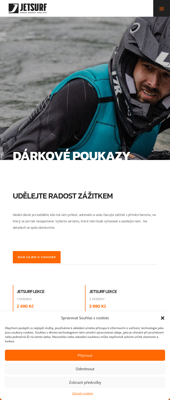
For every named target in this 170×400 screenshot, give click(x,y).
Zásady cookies (82, 393)
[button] (162, 318)
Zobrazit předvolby (85, 382)
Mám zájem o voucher (37, 257)
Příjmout (85, 355)
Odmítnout (85, 368)
